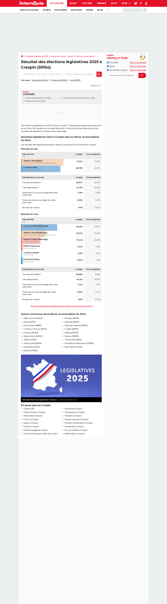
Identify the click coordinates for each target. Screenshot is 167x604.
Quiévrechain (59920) (32, 336)
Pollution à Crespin (73, 416)
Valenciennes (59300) (33, 318)
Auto (114, 3)
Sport (73, 3)
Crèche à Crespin (31, 419)
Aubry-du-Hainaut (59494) (76, 325)
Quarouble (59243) (40, 80)
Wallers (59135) (30, 340)
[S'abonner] (126, 75)
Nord (70, 56)
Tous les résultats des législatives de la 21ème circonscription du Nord (61, 306)
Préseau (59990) (72, 318)
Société (47, 10)
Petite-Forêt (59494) (32, 343)
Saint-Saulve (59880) (32, 325)
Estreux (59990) (72, 336)
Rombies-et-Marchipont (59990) (79, 343)
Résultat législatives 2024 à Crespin (38, 98)
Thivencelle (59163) (58, 80)
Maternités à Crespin (32, 416)
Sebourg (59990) (72, 322)
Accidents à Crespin (73, 409)
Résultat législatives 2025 (37, 56)
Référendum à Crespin (75, 434)
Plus (126, 3)
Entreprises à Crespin (74, 426)
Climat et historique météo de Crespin (40, 434)
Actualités (57, 3)
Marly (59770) (29, 322)
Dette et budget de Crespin (35, 430)
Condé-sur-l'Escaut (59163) (35, 329)
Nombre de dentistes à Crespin (79, 423)
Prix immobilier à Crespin (76, 430)
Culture (87, 3)
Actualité (112, 62)
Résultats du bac (29, 10)
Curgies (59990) (71, 329)
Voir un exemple (138, 62)
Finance (101, 3)
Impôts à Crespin (31, 426)
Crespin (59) (28, 409)
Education (76, 10)
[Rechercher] (134, 10)
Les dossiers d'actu (117, 70)
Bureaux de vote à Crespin (35, 101)
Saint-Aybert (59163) (73, 347)
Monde (89, 10)
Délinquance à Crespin (75, 412)
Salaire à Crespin (30, 423)
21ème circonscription (85, 56)
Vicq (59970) (75, 80)
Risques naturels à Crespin (76, 419)
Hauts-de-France (58, 56)
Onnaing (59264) (30, 332)
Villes (100, 10)
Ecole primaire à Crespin (34, 412)
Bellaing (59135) (71, 332)
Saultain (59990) (30, 350)
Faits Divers (61, 10)
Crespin (66, 98)
